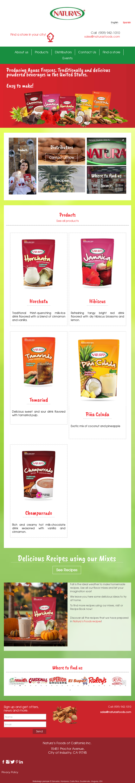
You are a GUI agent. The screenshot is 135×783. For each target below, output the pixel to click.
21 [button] (120, 685)
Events (67, 58)
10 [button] (62, 685)
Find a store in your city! (28, 34)
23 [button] (70, 690)
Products (41, 52)
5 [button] (36, 685)
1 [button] (15, 685)
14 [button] (83, 685)
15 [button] (88, 685)
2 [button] (20, 685)
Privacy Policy (10, 772)
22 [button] (125, 685)
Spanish (127, 22)
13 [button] (78, 685)
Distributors (63, 52)
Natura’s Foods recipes (87, 621)
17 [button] (99, 685)
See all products (67, 221)
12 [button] (73, 685)
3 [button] (25, 685)
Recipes (61, 180)
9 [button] (57, 685)
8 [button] (51, 685)
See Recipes (66, 570)
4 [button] (30, 685)
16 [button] (94, 685)
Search (106, 186)
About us (21, 52)
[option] (38, 681)
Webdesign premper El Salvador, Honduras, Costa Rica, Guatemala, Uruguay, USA (67, 781)
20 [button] (115, 685)
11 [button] (67, 685)
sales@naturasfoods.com (102, 36)
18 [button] (104, 685)
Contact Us (87, 52)
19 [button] (109, 685)
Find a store (111, 52)
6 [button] (41, 685)
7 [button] (46, 685)
